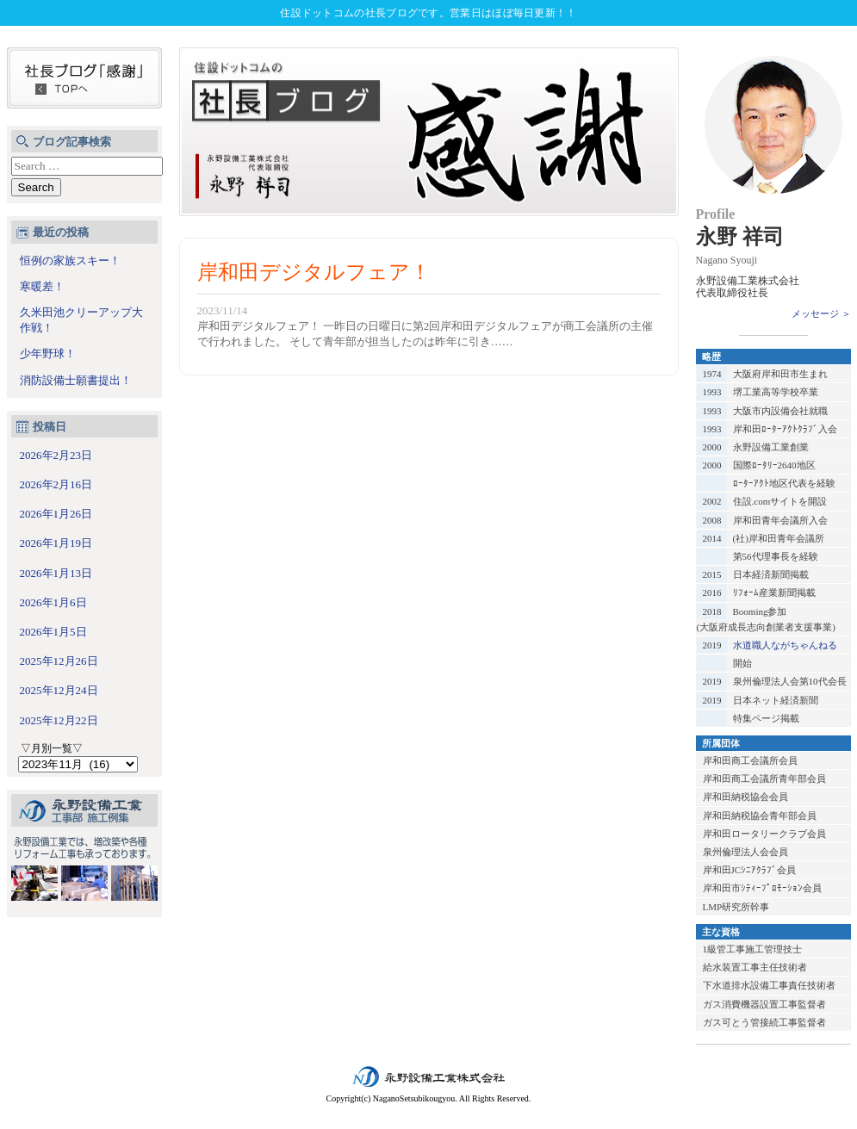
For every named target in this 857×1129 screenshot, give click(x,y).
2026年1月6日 (53, 602)
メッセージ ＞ (821, 313)
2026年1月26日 (56, 513)
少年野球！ (48, 353)
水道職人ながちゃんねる (785, 645)
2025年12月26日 (59, 660)
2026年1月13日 (56, 573)
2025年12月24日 (59, 690)
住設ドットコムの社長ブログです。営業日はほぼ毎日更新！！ (428, 13)
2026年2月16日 (56, 484)
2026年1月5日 (53, 631)
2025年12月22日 (59, 720)
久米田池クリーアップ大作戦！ (81, 320)
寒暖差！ (42, 286)
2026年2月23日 (56, 455)
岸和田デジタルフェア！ (314, 272)
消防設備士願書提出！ (76, 380)
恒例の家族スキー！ (70, 260)
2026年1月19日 (56, 543)
